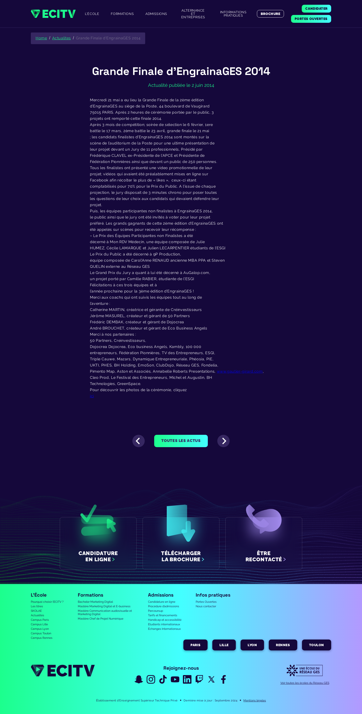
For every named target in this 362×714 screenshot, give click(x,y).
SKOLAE (36, 610)
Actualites (61, 38)
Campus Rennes (41, 638)
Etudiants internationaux (164, 624)
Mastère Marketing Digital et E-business (104, 606)
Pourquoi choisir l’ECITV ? (47, 601)
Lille (224, 645)
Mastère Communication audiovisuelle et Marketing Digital (105, 612)
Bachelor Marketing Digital (95, 601)
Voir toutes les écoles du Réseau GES (304, 683)
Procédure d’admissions (163, 606)
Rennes (283, 645)
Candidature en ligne (161, 601)
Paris (195, 645)
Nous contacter (206, 606)
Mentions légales (254, 700)
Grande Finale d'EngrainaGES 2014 (108, 38)
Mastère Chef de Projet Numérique (100, 618)
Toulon (316, 645)
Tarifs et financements (162, 615)
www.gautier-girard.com (240, 371)
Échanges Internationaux (164, 629)
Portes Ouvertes (206, 601)
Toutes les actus (180, 440)
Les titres (37, 606)
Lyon (252, 645)
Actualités (37, 615)
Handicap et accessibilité (164, 619)
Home (41, 38)
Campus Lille (39, 624)
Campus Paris (40, 619)
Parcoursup (155, 610)
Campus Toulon (41, 633)
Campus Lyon (40, 629)
